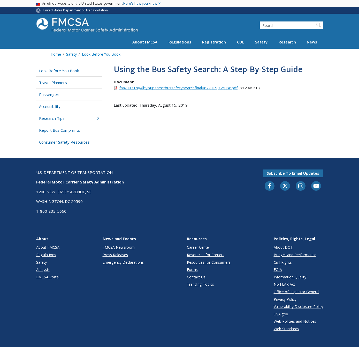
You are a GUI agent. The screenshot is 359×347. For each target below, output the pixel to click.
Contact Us (196, 277)
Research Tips (69, 118)
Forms (192, 269)
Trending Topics (200, 284)
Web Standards (286, 328)
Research (287, 42)
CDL (240, 42)
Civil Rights (283, 262)
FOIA (278, 269)
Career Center (198, 247)
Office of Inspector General (296, 291)
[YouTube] (316, 186)
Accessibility (49, 106)
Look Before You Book (101, 54)
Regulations (180, 42)
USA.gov (281, 314)
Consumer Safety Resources (64, 142)
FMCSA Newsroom (119, 247)
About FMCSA (144, 42)
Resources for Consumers (209, 262)
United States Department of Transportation (75, 10)
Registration (214, 42)
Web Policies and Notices (295, 321)
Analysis (43, 269)
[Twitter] (285, 186)
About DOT (283, 247)
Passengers (49, 94)
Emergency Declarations (123, 262)
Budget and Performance (295, 254)
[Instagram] (300, 186)
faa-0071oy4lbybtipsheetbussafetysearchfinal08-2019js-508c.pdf (178, 87)
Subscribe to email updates (293, 173)
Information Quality (290, 277)
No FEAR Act (284, 284)
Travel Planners (53, 82)
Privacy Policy (285, 299)
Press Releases (115, 254)
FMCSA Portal (47, 277)
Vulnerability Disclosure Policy (298, 306)
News (312, 42)
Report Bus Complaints (59, 130)
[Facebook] (269, 186)
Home (56, 54)
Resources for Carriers (205, 254)
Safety (261, 42)
